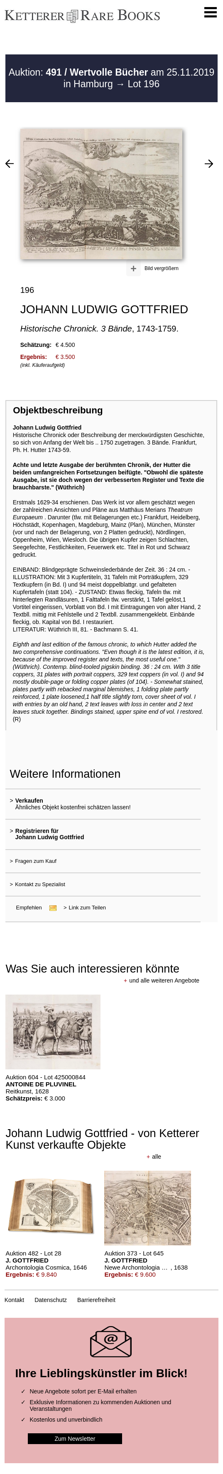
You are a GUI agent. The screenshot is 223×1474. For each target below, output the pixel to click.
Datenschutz (50, 1300)
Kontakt (14, 1300)
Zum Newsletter (74, 1438)
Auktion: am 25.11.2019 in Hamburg (112, 78)
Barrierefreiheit (96, 1300)
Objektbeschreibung (58, 410)
